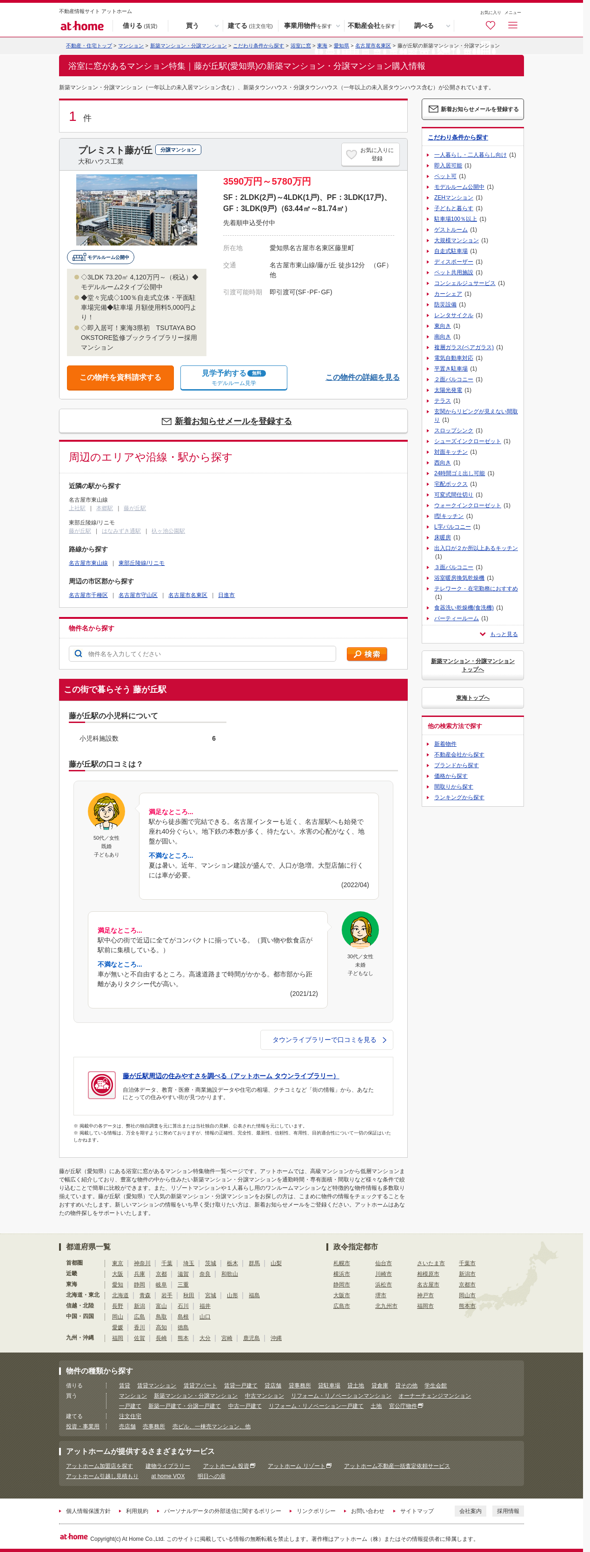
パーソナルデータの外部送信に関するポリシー (222, 1511)
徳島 (183, 1327)
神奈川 (142, 1263)
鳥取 (161, 1316)
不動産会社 (372, 26)
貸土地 (355, 1385)
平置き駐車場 (451, 368)
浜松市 (383, 1284)
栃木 (232, 1263)
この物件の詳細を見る (362, 377)
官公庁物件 (403, 1406)
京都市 (467, 1284)
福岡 (117, 1338)
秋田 (188, 1295)
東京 (117, 1263)
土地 (376, 1406)
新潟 (139, 1306)
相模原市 (428, 1274)
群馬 (254, 1263)
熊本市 (467, 1306)
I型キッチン (449, 516)
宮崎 (226, 1338)
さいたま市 (431, 1263)
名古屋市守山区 (138, 595)
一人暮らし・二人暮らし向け (470, 155)
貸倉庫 (379, 1385)
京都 (161, 1274)
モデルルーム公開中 (459, 187)
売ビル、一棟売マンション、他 (211, 1426)
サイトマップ (417, 1511)
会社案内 (470, 1511)
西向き (442, 462)
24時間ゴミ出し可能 (459, 473)
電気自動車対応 (453, 358)
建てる (250, 26)
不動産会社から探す (459, 754)
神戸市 (425, 1295)
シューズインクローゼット (467, 441)
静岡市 (341, 1284)
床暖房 (442, 537)
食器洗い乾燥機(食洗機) (464, 607)
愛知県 (341, 45)
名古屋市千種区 (88, 595)
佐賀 (139, 1338)
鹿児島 (251, 1338)
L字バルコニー (452, 527)
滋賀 (183, 1274)
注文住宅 (130, 1416)
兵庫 (139, 1274)
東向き (442, 326)
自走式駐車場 (451, 251)
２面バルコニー (453, 379)
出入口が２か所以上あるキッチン (476, 548)
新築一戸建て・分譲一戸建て (184, 1406)
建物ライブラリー (168, 1466)
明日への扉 (211, 1476)
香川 (139, 1327)
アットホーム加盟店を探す (99, 1466)
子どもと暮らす (453, 208)
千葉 (166, 1263)
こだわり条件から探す (258, 45)
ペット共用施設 (453, 272)
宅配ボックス (451, 484)
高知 (161, 1327)
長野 (117, 1306)
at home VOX (168, 1476)
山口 (205, 1316)
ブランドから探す (456, 765)
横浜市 (341, 1274)
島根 (183, 1316)
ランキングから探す (459, 797)
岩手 (166, 1295)
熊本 (183, 1338)
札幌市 (341, 1263)
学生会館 (435, 1385)
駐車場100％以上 (455, 219)
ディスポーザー (453, 262)
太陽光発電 (448, 390)
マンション (133, 1396)
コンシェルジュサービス (465, 283)
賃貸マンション (156, 1385)
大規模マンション (456, 240)
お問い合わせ (367, 1511)
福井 (205, 1306)
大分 (205, 1338)
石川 (183, 1306)
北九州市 (386, 1306)
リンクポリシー (316, 1511)
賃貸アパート (200, 1385)
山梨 (276, 1263)
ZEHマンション (453, 197)
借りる (140, 26)
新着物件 (445, 744)
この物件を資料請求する (120, 377)
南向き (442, 336)
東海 (322, 45)
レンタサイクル (453, 315)
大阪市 (341, 1295)
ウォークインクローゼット (467, 505)
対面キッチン (451, 452)
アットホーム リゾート (296, 1466)
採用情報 (508, 1511)
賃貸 (124, 1385)
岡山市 (467, 1295)
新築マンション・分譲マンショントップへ (473, 665)
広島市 (341, 1306)
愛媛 (117, 1327)
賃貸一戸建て (241, 1385)
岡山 (117, 1316)
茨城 (210, 1263)
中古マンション (264, 1396)
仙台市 (383, 1263)
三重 (183, 1284)
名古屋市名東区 (373, 45)
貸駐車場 (329, 1385)
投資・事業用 (82, 1426)
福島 (254, 1295)
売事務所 (154, 1426)
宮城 (210, 1295)
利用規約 (137, 1511)
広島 (139, 1316)
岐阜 (161, 1284)
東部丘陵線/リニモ (142, 563)
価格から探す (451, 776)
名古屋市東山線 (88, 563)
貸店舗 (273, 1385)
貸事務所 (300, 1385)
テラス (442, 401)
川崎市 (383, 1274)
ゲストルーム (451, 229)
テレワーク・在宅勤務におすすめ (476, 588)
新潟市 (467, 1274)
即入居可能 (448, 165)
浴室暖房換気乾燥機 (459, 578)
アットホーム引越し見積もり (102, 1476)
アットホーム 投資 (226, 1466)
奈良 (205, 1274)
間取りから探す (453, 786)
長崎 (161, 1338)
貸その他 (406, 1385)
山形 (232, 1295)
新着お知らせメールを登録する (233, 421)
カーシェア (448, 294)
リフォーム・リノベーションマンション (341, 1396)
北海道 (120, 1295)
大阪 (117, 1274)
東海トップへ (473, 698)
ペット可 (445, 176)
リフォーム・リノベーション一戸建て (316, 1406)
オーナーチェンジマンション (434, 1396)
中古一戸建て (245, 1406)
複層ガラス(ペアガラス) (464, 347)
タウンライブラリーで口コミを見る (329, 1039)
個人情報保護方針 (88, 1511)
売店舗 (127, 1426)
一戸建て (130, 1406)
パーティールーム (456, 618)
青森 (145, 1295)
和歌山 (229, 1274)
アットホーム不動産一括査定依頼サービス (397, 1466)
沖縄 (276, 1338)
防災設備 (445, 304)
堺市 (380, 1295)
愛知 (117, 1284)
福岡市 (425, 1306)
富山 (161, 1306)
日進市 (226, 595)
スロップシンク (453, 430)
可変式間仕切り (453, 494)
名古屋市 (428, 1284)
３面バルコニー (453, 567)
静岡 (139, 1284)
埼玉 (188, 1263)
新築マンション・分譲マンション (188, 45)
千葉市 (467, 1263)
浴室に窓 (301, 45)
